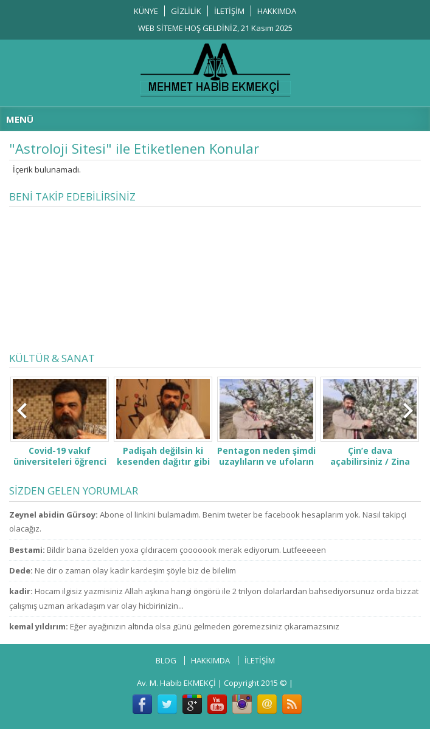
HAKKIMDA (276, 10)
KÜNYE (146, 10)
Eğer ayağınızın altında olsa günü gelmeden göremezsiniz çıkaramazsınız (204, 626)
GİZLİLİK (186, 10)
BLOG (166, 660)
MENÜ (19, 119)
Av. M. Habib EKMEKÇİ (176, 682)
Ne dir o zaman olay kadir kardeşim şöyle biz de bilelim (135, 570)
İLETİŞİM (229, 10)
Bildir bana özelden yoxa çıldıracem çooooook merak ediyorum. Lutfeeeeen (186, 549)
